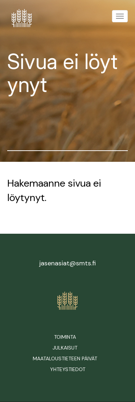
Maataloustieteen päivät (65, 358)
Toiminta (65, 337)
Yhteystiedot (67, 369)
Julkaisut (65, 347)
